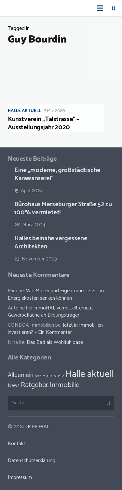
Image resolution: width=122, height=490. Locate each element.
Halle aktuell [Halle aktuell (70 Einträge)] (89, 374)
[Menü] (100, 8)
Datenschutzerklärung (31, 460)
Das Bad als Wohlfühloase (55, 342)
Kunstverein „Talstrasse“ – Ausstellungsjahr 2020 (43, 123)
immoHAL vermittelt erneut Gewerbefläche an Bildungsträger (50, 312)
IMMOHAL (37, 426)
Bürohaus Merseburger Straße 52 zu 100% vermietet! (63, 208)
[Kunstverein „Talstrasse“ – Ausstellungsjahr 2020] (61, 92)
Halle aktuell (24, 111)
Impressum (20, 477)
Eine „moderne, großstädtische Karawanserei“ (57, 174)
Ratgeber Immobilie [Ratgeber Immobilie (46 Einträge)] (50, 385)
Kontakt (16, 443)
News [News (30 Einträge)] (14, 386)
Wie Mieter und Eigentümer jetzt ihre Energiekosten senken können (56, 294)
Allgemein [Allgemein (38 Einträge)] (21, 375)
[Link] (11, 8)
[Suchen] (113, 8)
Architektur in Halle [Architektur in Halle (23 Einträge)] (49, 376)
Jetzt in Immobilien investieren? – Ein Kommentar (55, 329)
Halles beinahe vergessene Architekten (50, 242)
